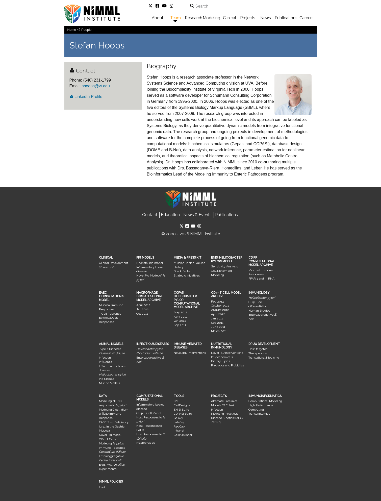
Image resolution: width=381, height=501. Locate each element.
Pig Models (106, 379)
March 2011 (219, 331)
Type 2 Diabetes (110, 349)
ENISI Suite (181, 409)
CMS (177, 401)
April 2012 (143, 305)
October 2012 (220, 305)
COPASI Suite (183, 413)
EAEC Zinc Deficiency (114, 422)
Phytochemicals (222, 357)
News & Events (197, 214)
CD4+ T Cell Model (148, 413)
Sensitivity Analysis (224, 266)
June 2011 (218, 327)
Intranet (179, 430)
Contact (149, 214)
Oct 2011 (142, 313)
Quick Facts (182, 271)
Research (193, 17)
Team (175, 17)
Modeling (211, 17)
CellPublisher (183, 435)
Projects (247, 17)
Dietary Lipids (220, 361)
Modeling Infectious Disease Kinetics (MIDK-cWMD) (227, 418)
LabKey (179, 422)
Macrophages (145, 442)
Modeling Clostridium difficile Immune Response (114, 414)
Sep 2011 (180, 325)
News (265, 17)
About (157, 17)
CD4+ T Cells (107, 439)
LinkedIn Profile (86, 96)
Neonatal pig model (149, 263)
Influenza (105, 362)
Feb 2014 (217, 301)
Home (71, 30)
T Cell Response (110, 313)
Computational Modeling (265, 401)
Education (170, 214)
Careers (306, 17)
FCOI (102, 487)
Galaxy (178, 418)
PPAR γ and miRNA (261, 278)
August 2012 (220, 310)
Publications (286, 17)
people (86, 30)
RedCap (179, 426)
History (179, 267)
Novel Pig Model (110, 435)
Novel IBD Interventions (190, 353)
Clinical (229, 17)
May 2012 (180, 312)
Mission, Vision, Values (189, 263)
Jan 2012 (142, 309)
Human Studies (259, 310)
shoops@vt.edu (95, 86)
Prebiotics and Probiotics (227, 365)
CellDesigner (182, 405)
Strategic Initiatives (187, 275)
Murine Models (109, 383)
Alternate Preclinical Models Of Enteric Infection (224, 405)
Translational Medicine (263, 357)
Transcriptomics (259, 413)
